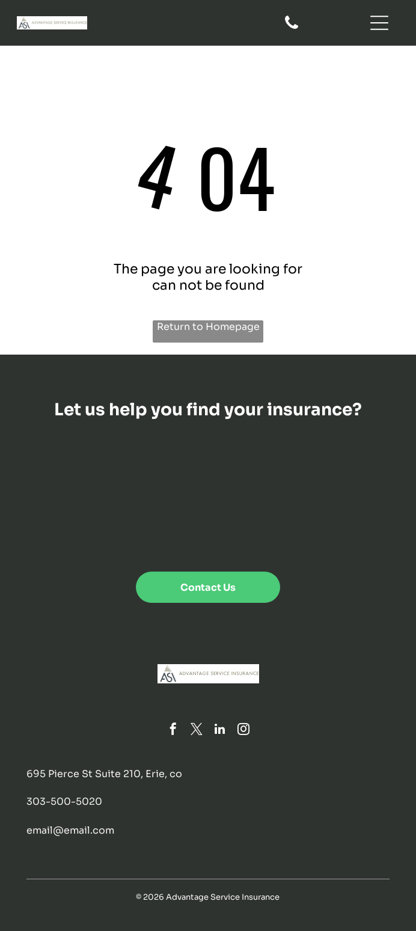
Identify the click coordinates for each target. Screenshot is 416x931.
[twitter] (197, 730)
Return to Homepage (208, 326)
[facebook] (173, 730)
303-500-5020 (64, 801)
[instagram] (243, 730)
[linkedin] (220, 730)
